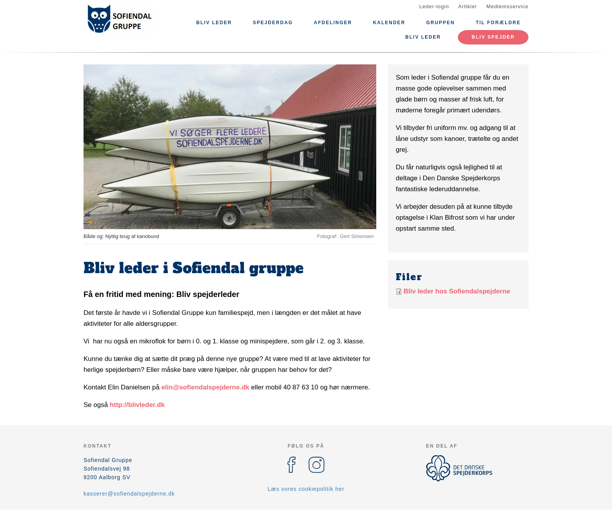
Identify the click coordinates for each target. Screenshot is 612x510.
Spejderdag (273, 22)
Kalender (389, 22)
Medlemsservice (507, 6)
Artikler (467, 6)
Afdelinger (333, 22)
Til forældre (498, 22)
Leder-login (434, 6)
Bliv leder (214, 22)
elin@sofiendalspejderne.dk (205, 387)
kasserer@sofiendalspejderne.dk (129, 493)
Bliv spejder (493, 37)
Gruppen (440, 22)
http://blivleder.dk (137, 405)
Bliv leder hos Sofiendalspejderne (457, 291)
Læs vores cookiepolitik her (306, 489)
